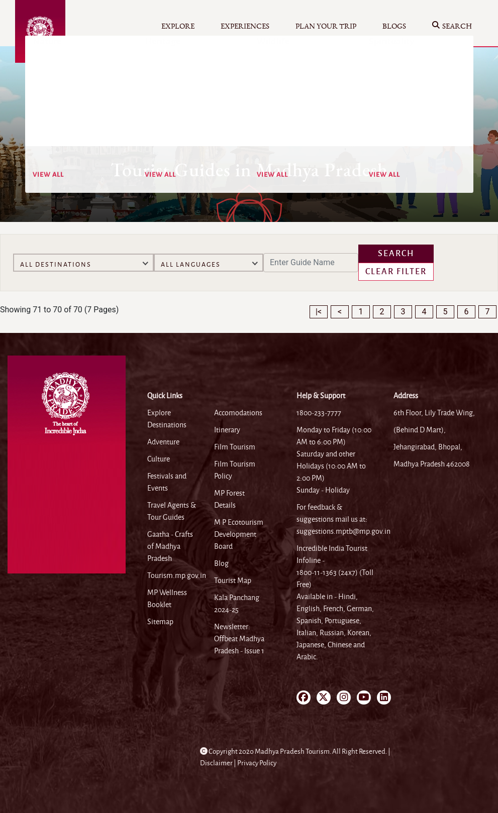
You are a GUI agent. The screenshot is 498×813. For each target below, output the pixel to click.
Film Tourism (234, 447)
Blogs (394, 26)
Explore (177, 26)
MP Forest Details (229, 499)
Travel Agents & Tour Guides (171, 511)
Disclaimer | (218, 763)
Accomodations (238, 413)
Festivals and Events (166, 482)
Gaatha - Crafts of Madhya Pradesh (170, 546)
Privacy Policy (256, 763)
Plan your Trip (325, 26)
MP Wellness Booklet (167, 599)
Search (452, 27)
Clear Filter (396, 271)
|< (319, 311)
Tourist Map (232, 580)
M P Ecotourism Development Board (238, 534)
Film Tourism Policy (234, 470)
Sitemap (160, 622)
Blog (221, 563)
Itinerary (227, 430)
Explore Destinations (166, 419)
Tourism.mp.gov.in (176, 575)
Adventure (163, 442)
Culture (158, 459)
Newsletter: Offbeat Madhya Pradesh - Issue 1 (239, 639)
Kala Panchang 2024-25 (236, 604)
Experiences (245, 26)
